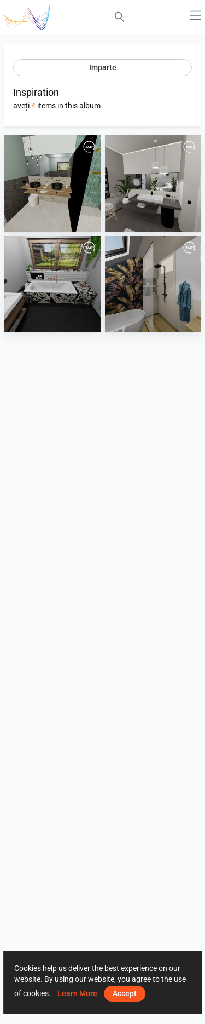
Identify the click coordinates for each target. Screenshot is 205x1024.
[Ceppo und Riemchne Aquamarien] (52, 183)
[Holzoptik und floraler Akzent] (153, 284)
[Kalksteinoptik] (153, 183)
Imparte (102, 67)
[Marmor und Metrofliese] (52, 284)
